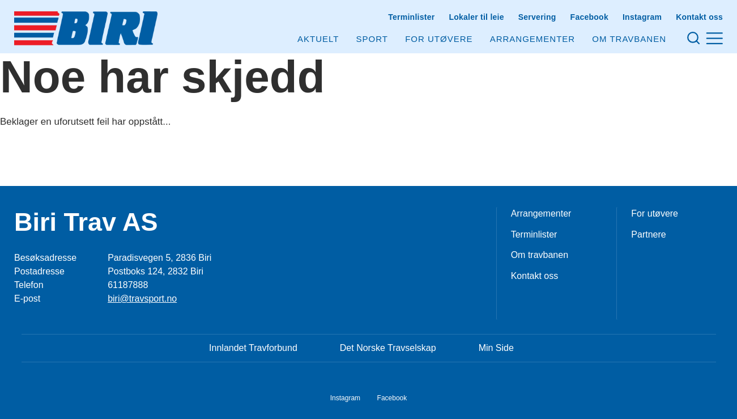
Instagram (642, 17)
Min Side (496, 348)
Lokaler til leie (476, 17)
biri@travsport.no (142, 298)
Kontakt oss (699, 17)
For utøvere (438, 39)
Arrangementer (533, 39)
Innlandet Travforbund (253, 348)
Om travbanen (539, 255)
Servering (537, 17)
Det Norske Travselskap (388, 348)
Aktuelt (318, 39)
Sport (372, 39)
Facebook (589, 17)
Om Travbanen (629, 39)
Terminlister (411, 17)
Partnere (648, 234)
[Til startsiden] (85, 28)
